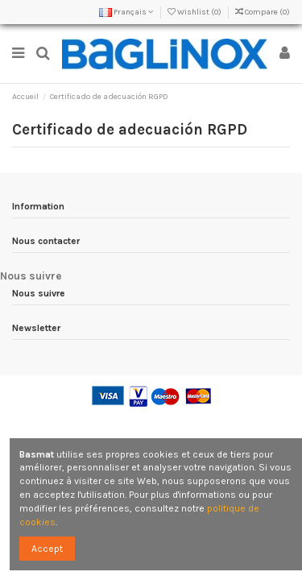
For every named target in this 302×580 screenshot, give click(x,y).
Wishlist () (195, 12)
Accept (47, 548)
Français (126, 12)
